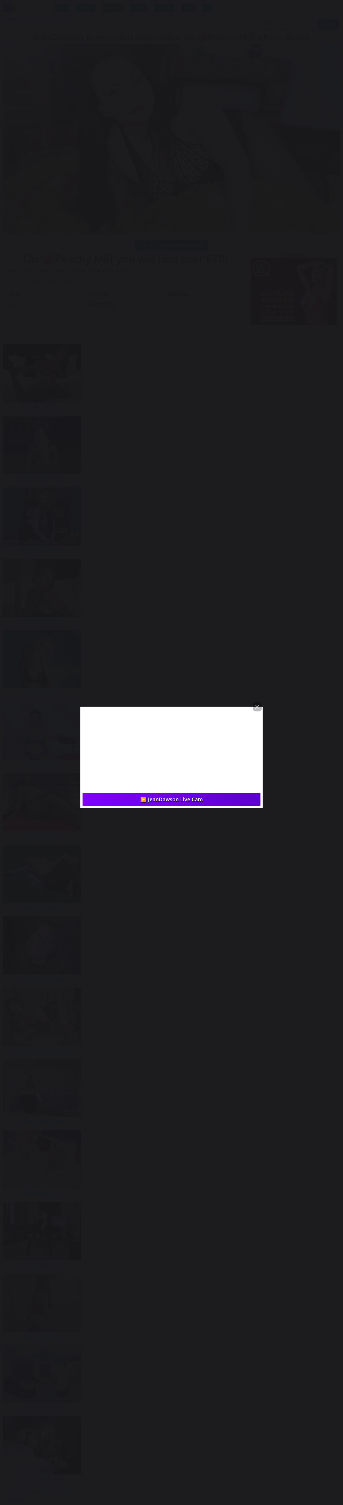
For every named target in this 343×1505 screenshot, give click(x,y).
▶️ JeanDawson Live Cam (171, 799)
